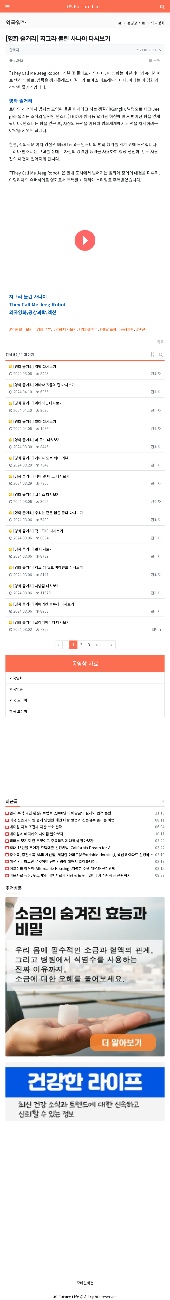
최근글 (11, 801)
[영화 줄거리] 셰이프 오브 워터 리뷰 (38, 458)
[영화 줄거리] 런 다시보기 (31, 549)
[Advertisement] (40, 758)
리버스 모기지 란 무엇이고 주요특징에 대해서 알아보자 (49, 840)
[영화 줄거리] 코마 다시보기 (32, 421)
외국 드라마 (18, 700)
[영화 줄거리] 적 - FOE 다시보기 (36, 530)
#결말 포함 (108, 329)
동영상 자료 (136, 23)
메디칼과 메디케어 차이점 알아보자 (34, 833)
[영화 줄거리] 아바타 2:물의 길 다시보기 (42, 384)
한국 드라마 (18, 711)
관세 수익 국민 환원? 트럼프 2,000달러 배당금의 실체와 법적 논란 (58, 813)
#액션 (140, 329)
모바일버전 (85, 1282)
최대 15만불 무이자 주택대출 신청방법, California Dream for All (59, 847)
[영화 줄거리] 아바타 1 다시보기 (36, 403)
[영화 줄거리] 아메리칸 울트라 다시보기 (41, 604)
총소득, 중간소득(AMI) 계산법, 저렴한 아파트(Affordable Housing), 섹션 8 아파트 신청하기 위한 (79, 854)
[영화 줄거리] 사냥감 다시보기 (34, 585)
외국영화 (158, 23)
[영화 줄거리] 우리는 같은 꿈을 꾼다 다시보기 (46, 512)
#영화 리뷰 (43, 329)
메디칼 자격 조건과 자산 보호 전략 (33, 826)
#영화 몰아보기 (20, 329)
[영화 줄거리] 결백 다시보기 (32, 366)
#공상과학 (126, 329)
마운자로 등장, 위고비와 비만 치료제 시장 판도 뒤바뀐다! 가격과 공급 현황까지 (67, 875)
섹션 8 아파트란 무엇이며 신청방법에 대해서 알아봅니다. (51, 861)
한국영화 (16, 689)
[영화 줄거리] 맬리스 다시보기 (34, 494)
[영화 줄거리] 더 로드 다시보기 (35, 439)
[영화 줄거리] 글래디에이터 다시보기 (39, 622)
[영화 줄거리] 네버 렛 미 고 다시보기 (39, 476)
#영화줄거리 (88, 329)
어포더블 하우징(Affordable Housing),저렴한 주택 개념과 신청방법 (60, 868)
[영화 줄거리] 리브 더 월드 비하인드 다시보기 (46, 567)
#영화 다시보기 (65, 329)
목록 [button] (154, 60)
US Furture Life (83, 6)
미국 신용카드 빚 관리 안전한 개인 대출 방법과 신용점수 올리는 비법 (60, 820)
